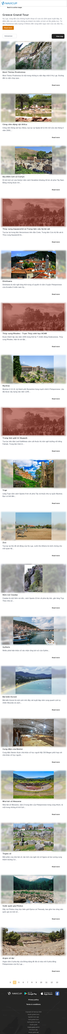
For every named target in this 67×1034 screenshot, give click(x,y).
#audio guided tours (33, 1014)
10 (41, 982)
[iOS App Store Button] (47, 993)
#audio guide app (33, 1032)
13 (57, 982)
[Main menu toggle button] (63, 3)
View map (58, 36)
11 (46, 982)
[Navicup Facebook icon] (57, 993)
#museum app (33, 1029)
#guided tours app (33, 1017)
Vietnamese (9, 36)
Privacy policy (33, 1000)
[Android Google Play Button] (30, 993)
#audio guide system (33, 1027)
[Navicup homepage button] (10, 3)
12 (52, 982)
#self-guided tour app (33, 1022)
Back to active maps (13, 7)
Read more (57, 85)
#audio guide (33, 1024)
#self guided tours (33, 1019)
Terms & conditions (33, 1004)
